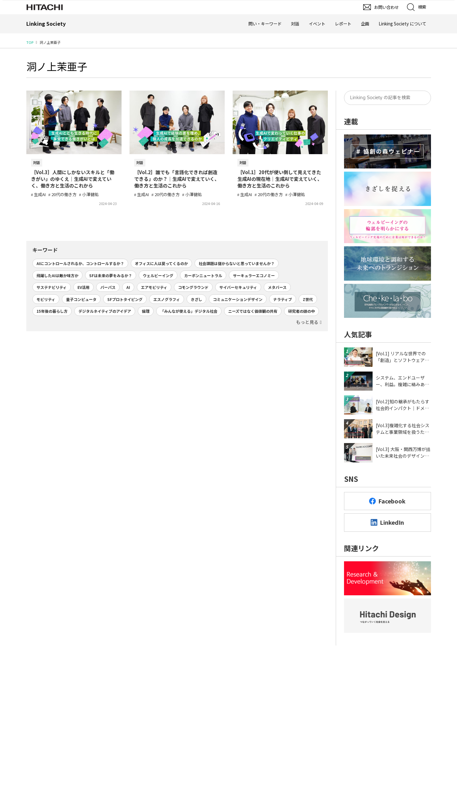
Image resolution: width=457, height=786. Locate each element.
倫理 (145, 311)
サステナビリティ (51, 287)
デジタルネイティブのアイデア (104, 311)
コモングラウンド (193, 287)
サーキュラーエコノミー (254, 275)
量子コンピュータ (81, 299)
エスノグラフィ (166, 299)
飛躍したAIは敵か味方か (57, 275)
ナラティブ (282, 299)
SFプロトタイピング (124, 299)
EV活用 (83, 287)
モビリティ (45, 299)
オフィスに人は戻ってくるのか (161, 263)
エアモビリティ (154, 287)
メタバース (277, 287)
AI (128, 287)
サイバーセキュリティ (238, 287)
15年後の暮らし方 (52, 311)
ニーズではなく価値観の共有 (252, 311)
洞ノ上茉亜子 (56, 66)
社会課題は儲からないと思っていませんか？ (237, 263)
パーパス (108, 287)
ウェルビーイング (158, 275)
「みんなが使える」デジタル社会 (188, 311)
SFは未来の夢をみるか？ (110, 275)
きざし (196, 299)
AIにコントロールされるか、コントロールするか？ (80, 263)
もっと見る (307, 322)
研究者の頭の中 (301, 311)
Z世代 (308, 299)
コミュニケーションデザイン (237, 299)
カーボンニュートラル (203, 275)
